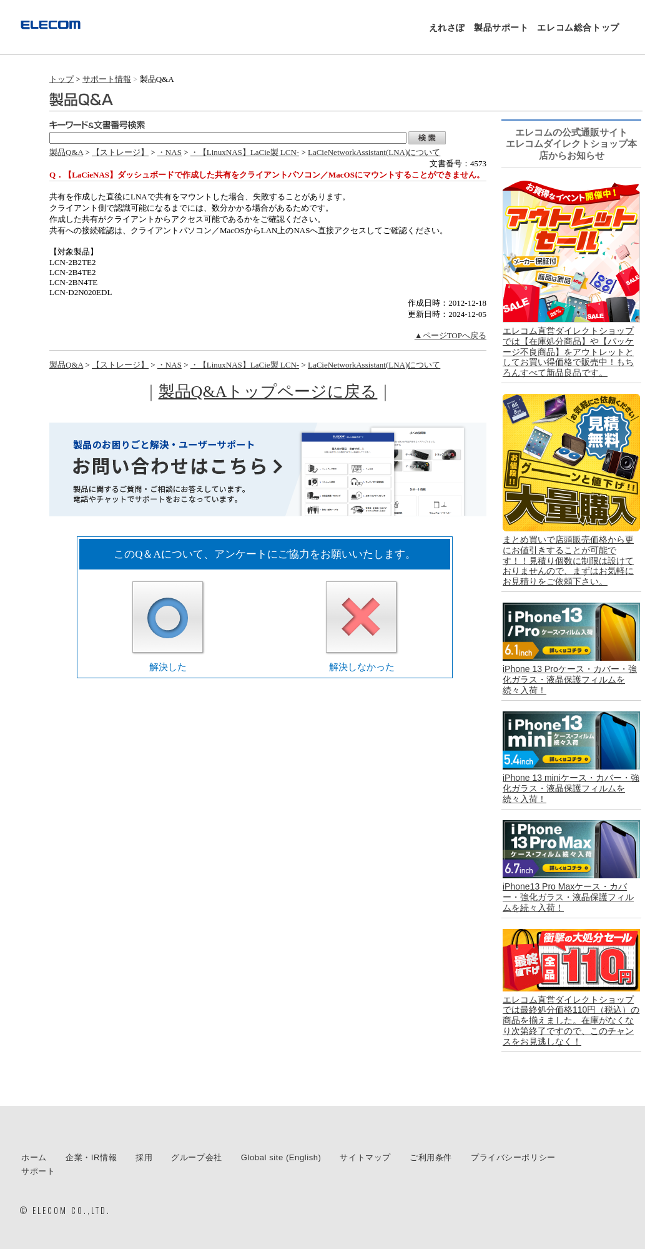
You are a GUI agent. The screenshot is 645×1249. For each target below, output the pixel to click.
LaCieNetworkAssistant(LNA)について (374, 152)
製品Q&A (66, 152)
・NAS (169, 152)
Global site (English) (281, 1157)
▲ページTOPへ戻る (450, 335)
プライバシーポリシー (513, 1157)
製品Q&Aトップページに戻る (268, 392)
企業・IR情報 (91, 1157)
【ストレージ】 (120, 152)
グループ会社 (196, 1157)
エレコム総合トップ (578, 28)
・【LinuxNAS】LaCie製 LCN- (244, 152)
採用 (143, 1157)
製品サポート (501, 28)
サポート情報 (106, 79)
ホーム (34, 1157)
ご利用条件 (431, 1157)
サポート (38, 1171)
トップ (61, 79)
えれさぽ (447, 28)
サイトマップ (365, 1157)
